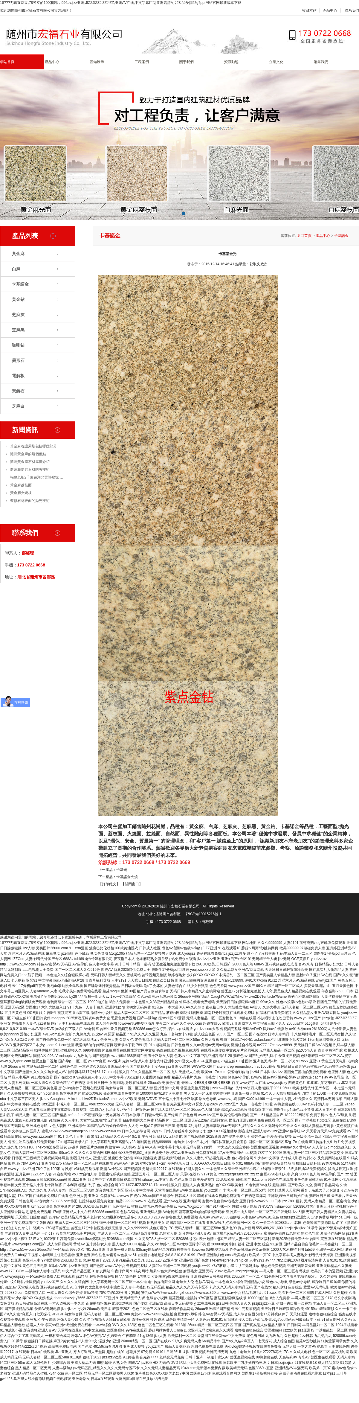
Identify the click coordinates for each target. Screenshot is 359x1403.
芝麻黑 (18, 329)
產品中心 (330, 10)
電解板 (18, 375)
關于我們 (186, 62)
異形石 (18, 360)
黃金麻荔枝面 (21, 485)
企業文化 (276, 62)
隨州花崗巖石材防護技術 (30, 469)
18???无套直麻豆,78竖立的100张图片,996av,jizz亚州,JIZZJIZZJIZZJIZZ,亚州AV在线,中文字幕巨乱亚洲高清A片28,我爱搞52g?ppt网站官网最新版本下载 (120, 3)
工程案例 (142, 62)
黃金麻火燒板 (21, 493)
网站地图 (249, 943)
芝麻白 (18, 406)
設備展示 (97, 62)
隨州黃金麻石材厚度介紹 (30, 462)
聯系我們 (352, 10)
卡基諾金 (20, 284)
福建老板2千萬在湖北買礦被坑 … (36, 477)
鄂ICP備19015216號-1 (203, 914)
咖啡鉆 (18, 345)
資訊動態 (231, 62)
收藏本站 (309, 10)
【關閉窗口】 (132, 884)
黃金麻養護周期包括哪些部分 (33, 446)
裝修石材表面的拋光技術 (30, 501)
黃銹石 (18, 391)
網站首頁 (7, 62)
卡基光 (121, 870)
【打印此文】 (109, 884)
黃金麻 (18, 253)
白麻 (16, 268)
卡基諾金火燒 (127, 877)
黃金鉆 (18, 299)
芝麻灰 (18, 314)
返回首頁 (304, 236)
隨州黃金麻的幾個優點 (28, 454)
